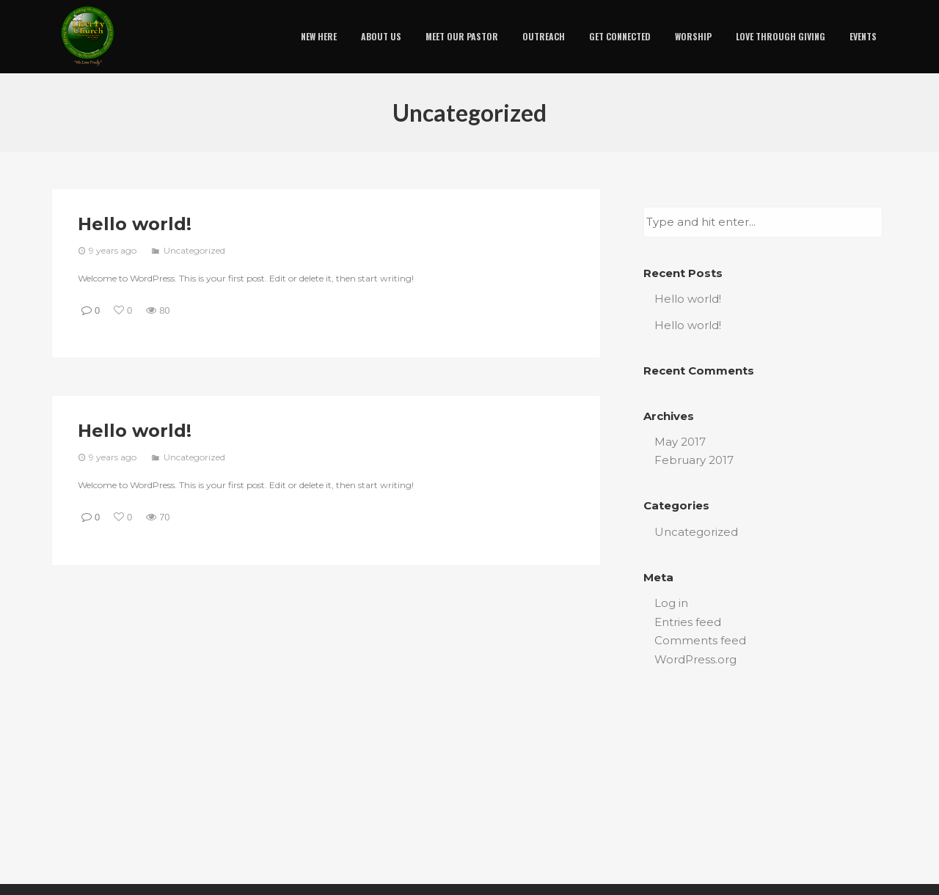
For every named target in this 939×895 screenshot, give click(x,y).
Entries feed (687, 622)
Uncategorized (194, 250)
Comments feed (700, 640)
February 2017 (694, 460)
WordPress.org (695, 659)
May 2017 (680, 442)
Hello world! (134, 224)
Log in (671, 603)
